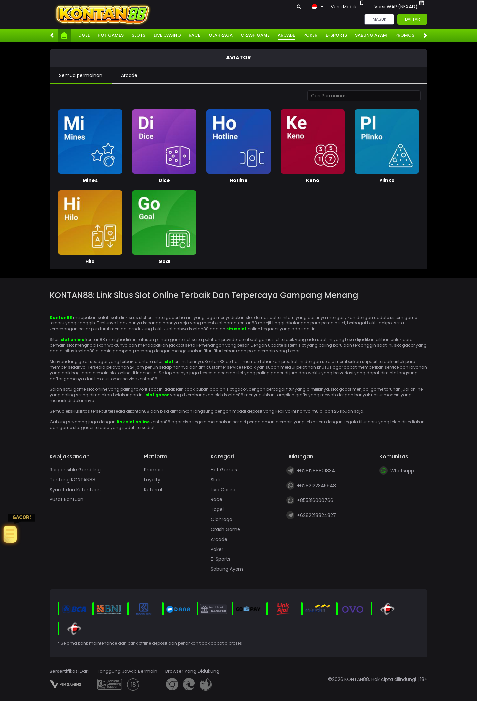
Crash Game (255, 35)
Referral (153, 489)
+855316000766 (309, 500)
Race (194, 35)
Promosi (405, 35)
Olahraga (221, 35)
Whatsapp (396, 470)
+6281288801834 (310, 470)
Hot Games (111, 35)
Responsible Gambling (75, 469)
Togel (83, 35)
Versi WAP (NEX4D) (399, 6)
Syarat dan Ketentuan (75, 489)
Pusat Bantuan (66, 499)
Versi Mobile (347, 6)
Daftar (412, 19)
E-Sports (336, 35)
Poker (310, 35)
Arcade (286, 35)
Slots (138, 35)
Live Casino (167, 35)
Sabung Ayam (371, 35)
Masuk (379, 19)
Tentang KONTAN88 (72, 479)
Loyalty (152, 479)
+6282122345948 (311, 485)
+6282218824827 (311, 515)
